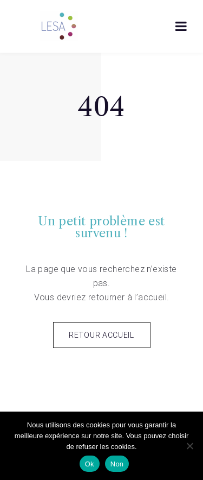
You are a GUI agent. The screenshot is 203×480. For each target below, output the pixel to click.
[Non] (189, 445)
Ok (89, 464)
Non (117, 464)
